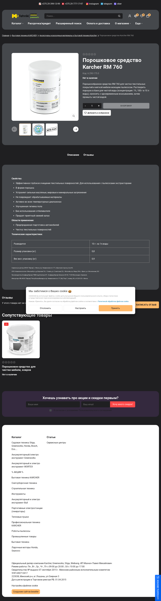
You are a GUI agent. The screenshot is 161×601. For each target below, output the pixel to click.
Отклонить (45, 308)
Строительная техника (24, 488)
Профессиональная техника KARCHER (26, 524)
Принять (115, 308)
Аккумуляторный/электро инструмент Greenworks (25, 456)
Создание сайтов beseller (26, 591)
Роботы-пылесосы (21, 531)
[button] (76, 129)
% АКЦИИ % (18, 472)
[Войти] (129, 16)
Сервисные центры (57, 442)
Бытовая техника (21, 542)
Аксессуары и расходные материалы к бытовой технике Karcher (68, 35)
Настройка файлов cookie (25, 585)
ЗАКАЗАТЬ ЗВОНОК (158, 590)
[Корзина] (147, 16)
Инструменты (19, 494)
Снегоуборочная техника (25, 483)
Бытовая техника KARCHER (24, 35)
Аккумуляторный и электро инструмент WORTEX (26, 465)
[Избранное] (141, 16)
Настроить (80, 308)
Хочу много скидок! (123, 404)
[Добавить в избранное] (97, 113)
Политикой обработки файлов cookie (113, 301)
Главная (5, 35)
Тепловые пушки (20, 517)
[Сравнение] (135, 16)
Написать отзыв (146, 305)
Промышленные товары (24, 536)
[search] (119, 16)
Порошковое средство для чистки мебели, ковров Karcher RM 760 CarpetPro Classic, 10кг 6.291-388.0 (19, 371)
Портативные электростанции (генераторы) (27, 510)
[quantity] (92, 106)
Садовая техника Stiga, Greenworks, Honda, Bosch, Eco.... (25, 445)
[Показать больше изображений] (73, 116)
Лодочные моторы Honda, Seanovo (25, 549)
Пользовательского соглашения (95, 410)
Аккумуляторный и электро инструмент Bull (26, 501)
